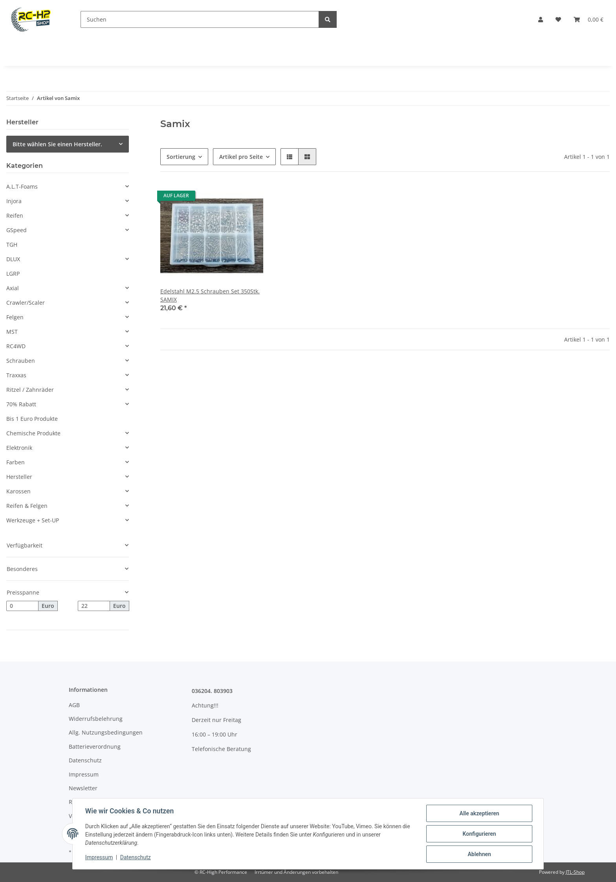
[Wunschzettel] (558, 19)
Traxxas (16, 375)
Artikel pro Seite (241, 156)
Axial (12, 288)
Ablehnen (479, 854)
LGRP (13, 273)
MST (12, 331)
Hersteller (19, 476)
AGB (74, 705)
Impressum (84, 774)
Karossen (18, 491)
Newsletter (83, 788)
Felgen (15, 317)
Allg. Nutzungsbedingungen (106, 732)
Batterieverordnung (95, 746)
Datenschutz (85, 760)
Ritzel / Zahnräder (30, 389)
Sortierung (181, 156)
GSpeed (16, 230)
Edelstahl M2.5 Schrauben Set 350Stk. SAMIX (210, 295)
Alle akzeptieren (479, 813)
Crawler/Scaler (25, 302)
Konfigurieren (479, 834)
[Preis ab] (22, 606)
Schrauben (20, 360)
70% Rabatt (21, 404)
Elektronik (19, 447)
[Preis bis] (94, 606)
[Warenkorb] (588, 19)
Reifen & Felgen (27, 505)
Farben (15, 462)
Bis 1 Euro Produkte (32, 418)
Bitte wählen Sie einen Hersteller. (57, 144)
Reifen (14, 215)
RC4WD (16, 346)
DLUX (13, 259)
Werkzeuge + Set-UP (32, 520)
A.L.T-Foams (22, 186)
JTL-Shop (575, 872)
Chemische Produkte (33, 433)
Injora (14, 201)
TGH (11, 244)
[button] (540, 19)
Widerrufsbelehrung (96, 718)
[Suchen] (200, 19)
